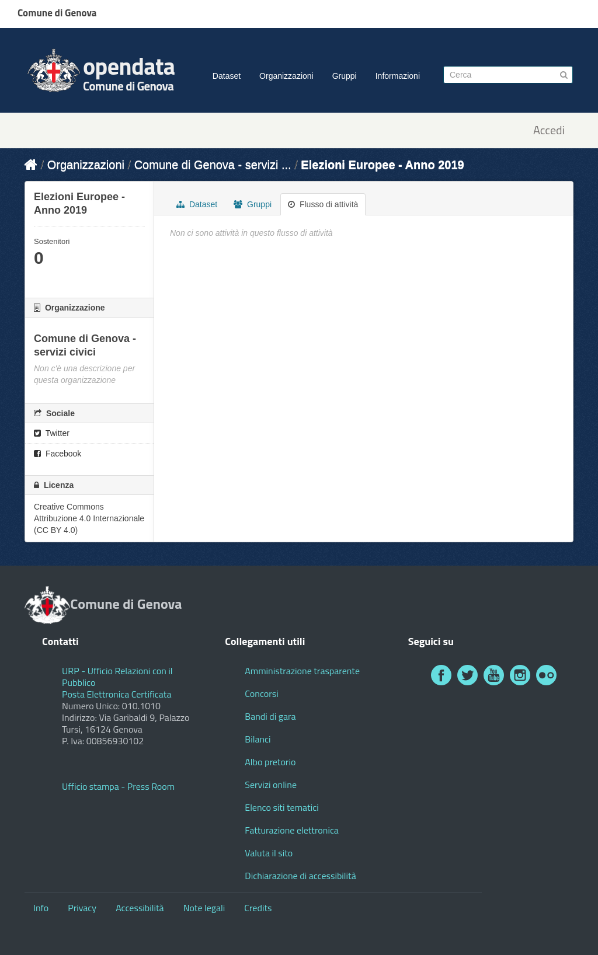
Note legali (204, 908)
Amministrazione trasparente (302, 671)
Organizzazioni (286, 76)
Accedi (549, 130)
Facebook (57, 453)
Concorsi (261, 693)
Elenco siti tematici (281, 807)
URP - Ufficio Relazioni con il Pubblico (117, 676)
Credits (258, 908)
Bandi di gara (270, 716)
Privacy (82, 908)
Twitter (51, 433)
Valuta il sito (269, 853)
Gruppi (344, 76)
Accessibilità (140, 908)
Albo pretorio (270, 762)
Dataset (227, 76)
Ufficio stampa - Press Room (118, 786)
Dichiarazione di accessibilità (300, 876)
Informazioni (398, 76)
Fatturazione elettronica (292, 830)
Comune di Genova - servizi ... (212, 164)
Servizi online (271, 785)
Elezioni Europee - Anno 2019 (382, 164)
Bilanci (257, 739)
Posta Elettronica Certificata (116, 694)
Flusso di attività (323, 204)
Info (40, 908)
